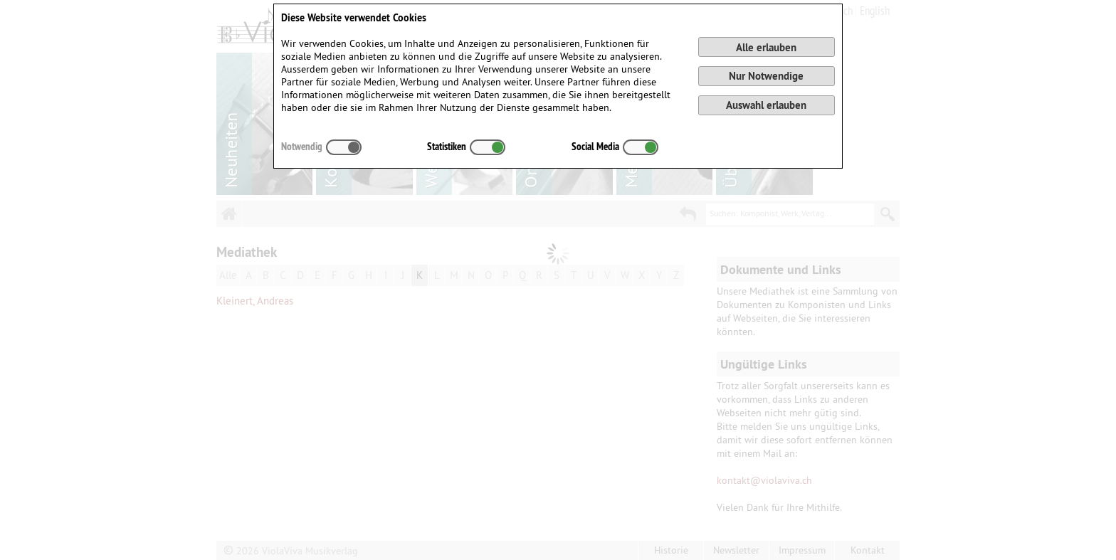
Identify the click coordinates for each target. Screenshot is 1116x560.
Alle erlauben (766, 47)
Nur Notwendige (766, 76)
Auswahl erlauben (766, 105)
